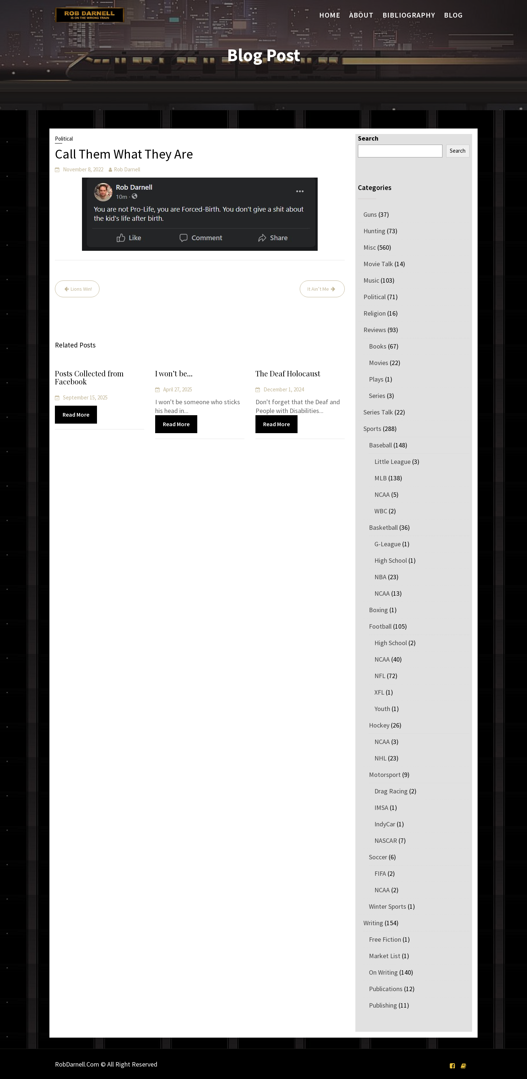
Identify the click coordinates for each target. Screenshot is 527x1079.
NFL (379, 675)
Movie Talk (378, 264)
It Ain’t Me (318, 289)
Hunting (374, 231)
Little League (392, 461)
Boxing (378, 610)
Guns (370, 214)
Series (377, 395)
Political (64, 138)
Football (380, 626)
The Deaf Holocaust (288, 374)
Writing (373, 923)
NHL (380, 758)
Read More (76, 414)
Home (329, 14)
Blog (453, 14)
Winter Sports (387, 906)
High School (390, 560)
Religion (374, 313)
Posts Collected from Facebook (89, 377)
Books (377, 346)
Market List (384, 956)
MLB (380, 478)
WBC (380, 511)
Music (371, 280)
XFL (379, 692)
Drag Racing (391, 791)
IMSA (381, 807)
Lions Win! (81, 289)
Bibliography (408, 14)
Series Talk (378, 412)
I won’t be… (174, 374)
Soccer (378, 857)
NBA (380, 577)
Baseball (380, 445)
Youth (382, 708)
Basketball (383, 527)
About (361, 14)
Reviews (374, 329)
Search (368, 138)
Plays (376, 379)
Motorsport (385, 774)
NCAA (382, 494)
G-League (387, 544)
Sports (372, 428)
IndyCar (384, 824)
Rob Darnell (127, 169)
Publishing (383, 1005)
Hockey (379, 725)
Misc (369, 247)
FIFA (380, 873)
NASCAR (385, 840)
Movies (378, 362)
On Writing (383, 972)
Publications (386, 989)
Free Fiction (385, 939)
